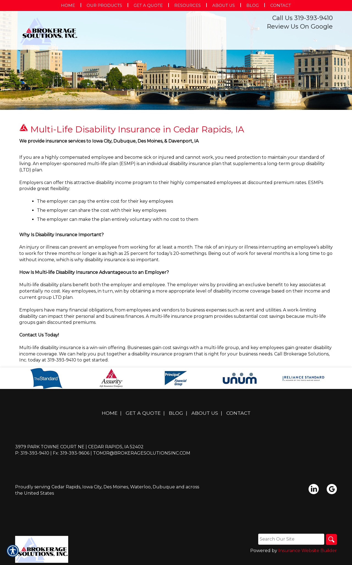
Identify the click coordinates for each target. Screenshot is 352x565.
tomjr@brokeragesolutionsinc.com (141, 453)
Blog (176, 413)
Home (109, 413)
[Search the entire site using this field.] (291, 539)
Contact (238, 413)
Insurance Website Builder (307, 550)
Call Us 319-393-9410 (302, 18)
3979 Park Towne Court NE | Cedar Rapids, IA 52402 (79, 446)
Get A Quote (143, 413)
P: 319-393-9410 (32, 453)
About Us (204, 413)
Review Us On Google (300, 26)
